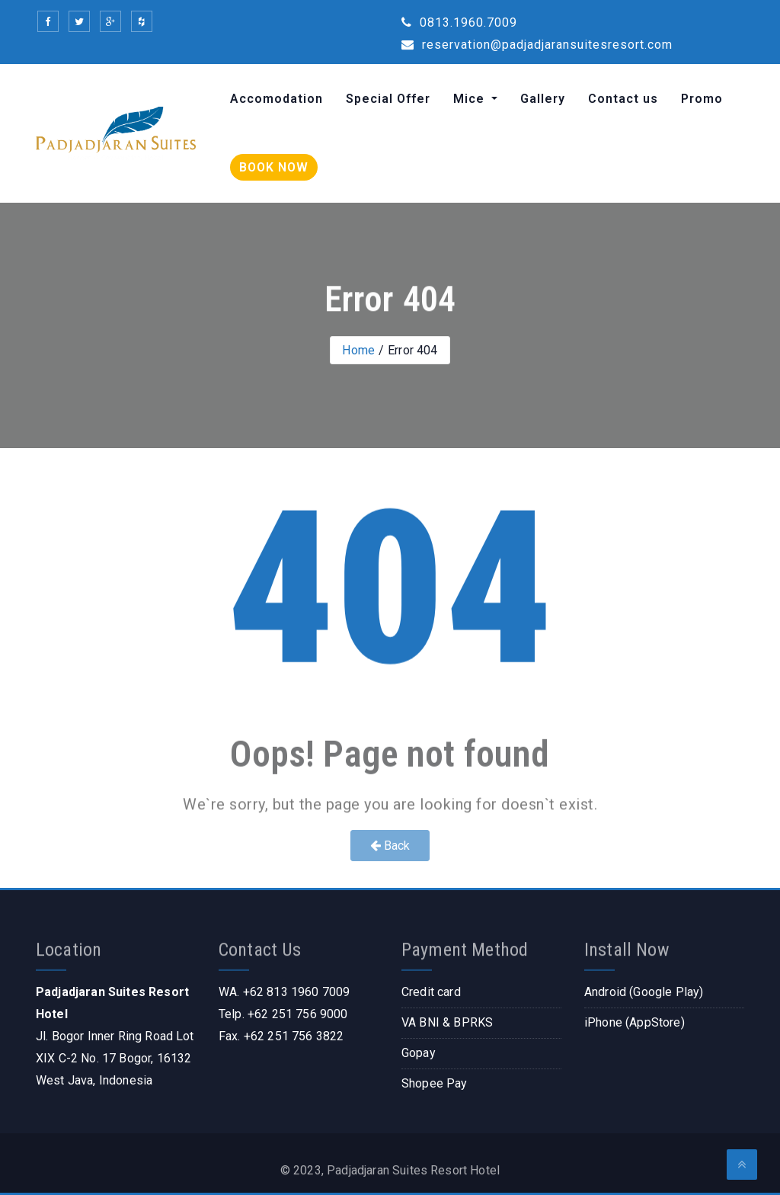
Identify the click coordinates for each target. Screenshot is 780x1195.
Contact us (623, 98)
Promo (702, 98)
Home (358, 350)
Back (390, 845)
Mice (470, 98)
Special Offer (388, 98)
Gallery (542, 98)
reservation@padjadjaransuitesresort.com (537, 44)
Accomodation (276, 98)
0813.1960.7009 (459, 22)
